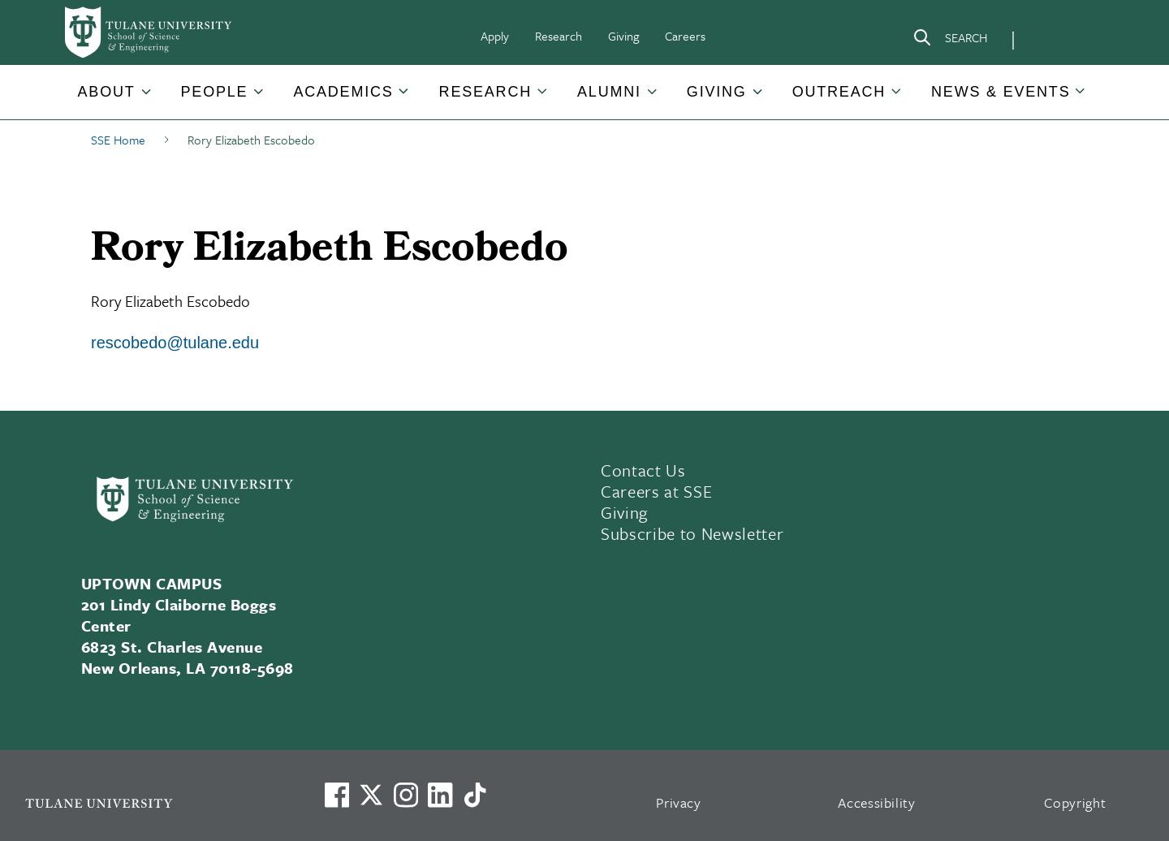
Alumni (609, 92)
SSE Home (118, 140)
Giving (623, 36)
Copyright (1075, 802)
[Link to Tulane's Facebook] (406, 795)
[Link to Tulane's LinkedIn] (440, 795)
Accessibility (877, 802)
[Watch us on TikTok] (475, 795)
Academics (343, 92)
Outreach (839, 92)
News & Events (1000, 92)
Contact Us (643, 470)
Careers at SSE (656, 491)
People (214, 92)
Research (558, 36)
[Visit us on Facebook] (337, 795)
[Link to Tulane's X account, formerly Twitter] (371, 795)
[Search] (949, 41)
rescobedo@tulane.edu (175, 342)
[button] (108, 92)
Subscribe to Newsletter (692, 533)
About (107, 92)
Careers (685, 36)
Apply (495, 36)
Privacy (678, 802)
